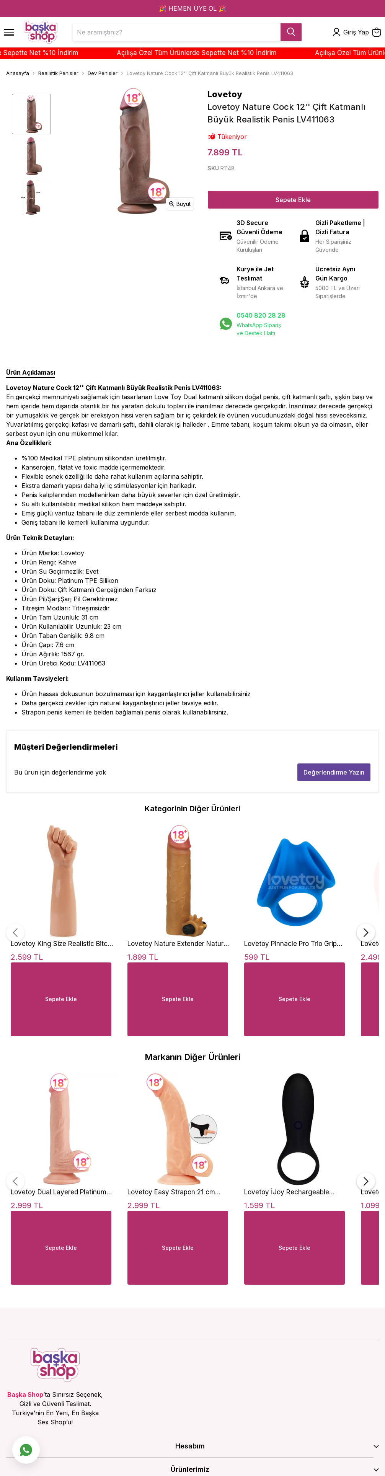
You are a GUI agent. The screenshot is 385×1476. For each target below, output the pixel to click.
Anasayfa (17, 73)
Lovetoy (224, 94)
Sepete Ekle (293, 200)
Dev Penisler (102, 73)
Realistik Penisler (58, 73)
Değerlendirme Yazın (333, 772)
